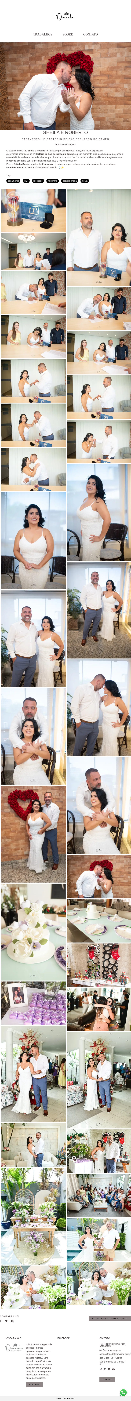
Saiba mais (34, 1385)
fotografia (52, 181)
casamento (13, 181)
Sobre (68, 34)
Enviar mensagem (112, 1350)
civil (26, 181)
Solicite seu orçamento (110, 1318)
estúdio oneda (70, 181)
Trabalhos (42, 34)
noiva (84, 181)
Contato (90, 34)
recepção (38, 181)
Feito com (65, 1398)
